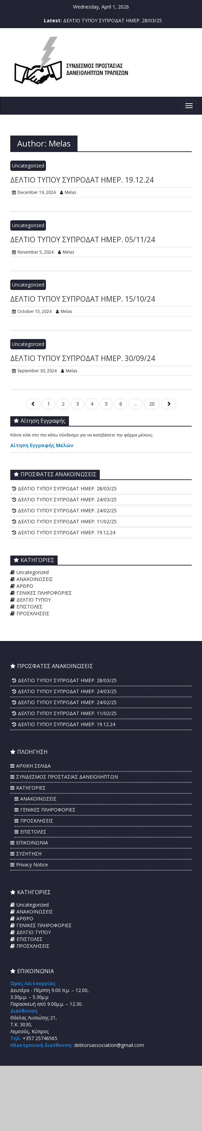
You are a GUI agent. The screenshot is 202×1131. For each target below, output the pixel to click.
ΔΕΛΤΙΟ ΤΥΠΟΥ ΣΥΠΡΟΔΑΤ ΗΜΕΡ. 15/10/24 (82, 299)
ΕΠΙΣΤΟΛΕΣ (29, 606)
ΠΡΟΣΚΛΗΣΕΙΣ (32, 613)
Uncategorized (28, 165)
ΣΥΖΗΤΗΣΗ (28, 853)
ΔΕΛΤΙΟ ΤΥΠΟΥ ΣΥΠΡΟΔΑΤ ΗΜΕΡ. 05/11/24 (82, 239)
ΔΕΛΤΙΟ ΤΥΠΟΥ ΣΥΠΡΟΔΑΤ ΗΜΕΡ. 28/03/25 (112, 20)
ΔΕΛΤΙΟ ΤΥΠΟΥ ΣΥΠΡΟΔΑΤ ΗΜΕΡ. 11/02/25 (67, 521)
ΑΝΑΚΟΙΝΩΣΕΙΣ (34, 579)
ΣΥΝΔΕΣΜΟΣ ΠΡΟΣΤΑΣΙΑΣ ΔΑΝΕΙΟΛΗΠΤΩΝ (67, 776)
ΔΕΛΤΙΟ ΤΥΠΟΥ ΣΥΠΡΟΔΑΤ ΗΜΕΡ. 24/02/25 (67, 510)
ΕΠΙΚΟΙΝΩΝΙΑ (32, 842)
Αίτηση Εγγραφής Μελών (41, 445)
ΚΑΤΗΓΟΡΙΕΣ (31, 787)
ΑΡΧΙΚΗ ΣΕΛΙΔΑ (33, 765)
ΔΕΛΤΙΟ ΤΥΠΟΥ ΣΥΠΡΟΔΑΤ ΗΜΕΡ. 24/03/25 (67, 499)
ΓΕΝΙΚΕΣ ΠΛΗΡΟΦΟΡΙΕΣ (44, 593)
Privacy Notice (32, 864)
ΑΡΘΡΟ (24, 586)
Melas (68, 192)
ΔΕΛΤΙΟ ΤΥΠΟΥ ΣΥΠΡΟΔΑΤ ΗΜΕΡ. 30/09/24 (82, 358)
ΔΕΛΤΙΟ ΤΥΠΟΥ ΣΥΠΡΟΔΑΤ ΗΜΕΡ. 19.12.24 (82, 180)
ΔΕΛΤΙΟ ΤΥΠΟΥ (33, 599)
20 (152, 403)
